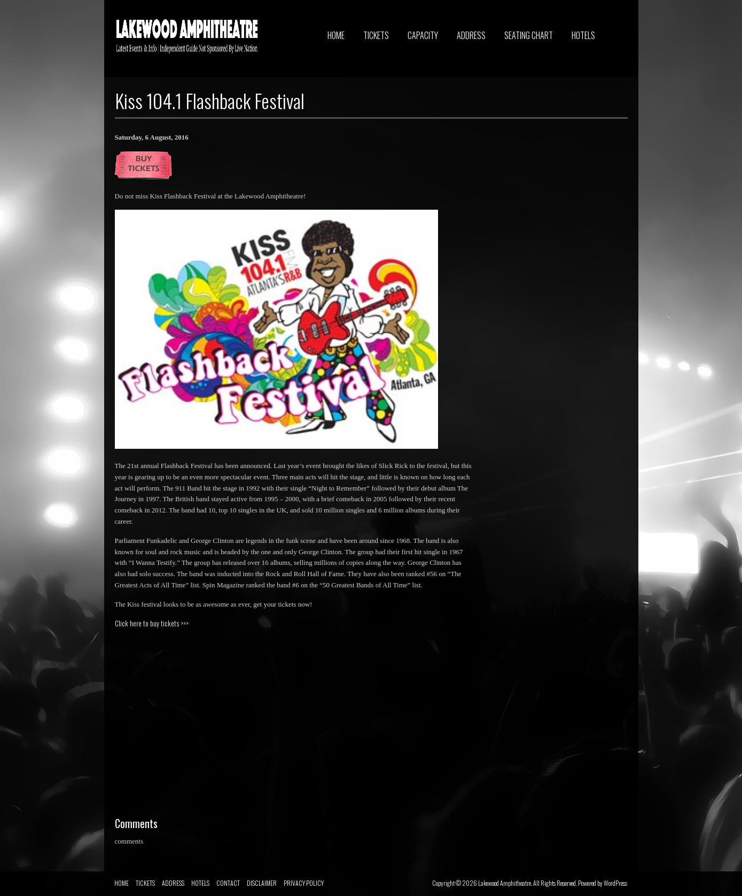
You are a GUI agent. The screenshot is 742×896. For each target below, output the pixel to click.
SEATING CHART (528, 35)
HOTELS (583, 35)
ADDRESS (471, 35)
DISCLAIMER (262, 882)
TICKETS (376, 35)
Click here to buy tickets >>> (152, 623)
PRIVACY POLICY (304, 882)
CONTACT (228, 882)
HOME (336, 35)
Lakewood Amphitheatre (504, 882)
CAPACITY (423, 35)
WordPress (615, 882)
